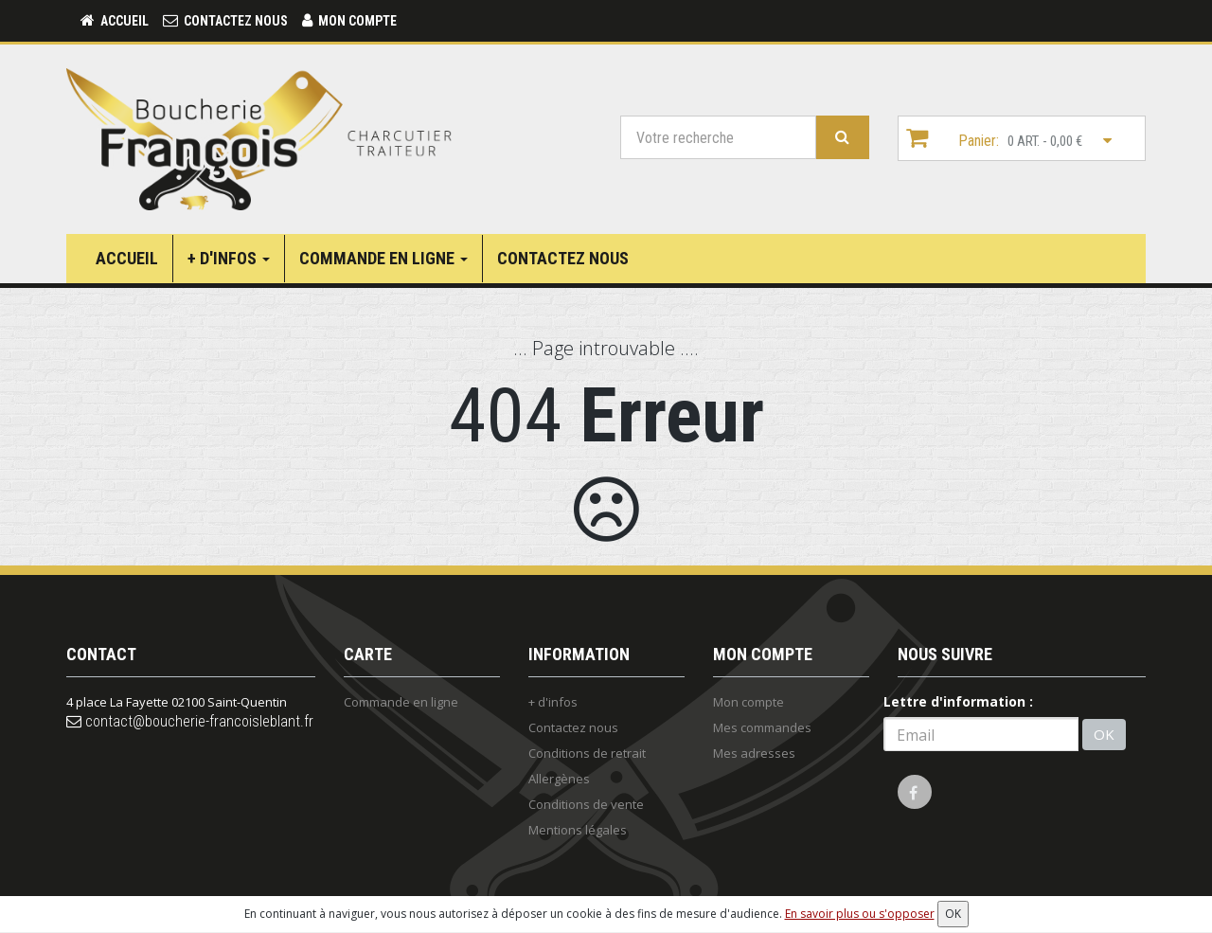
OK (1104, 734)
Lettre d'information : (958, 701)
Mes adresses (754, 753)
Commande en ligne (383, 258)
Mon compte (748, 701)
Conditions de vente (586, 804)
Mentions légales (577, 829)
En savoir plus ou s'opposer (860, 914)
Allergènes (559, 778)
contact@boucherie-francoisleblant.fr (189, 721)
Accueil (127, 258)
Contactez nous (563, 258)
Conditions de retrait (587, 753)
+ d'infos (228, 258)
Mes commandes (762, 727)
